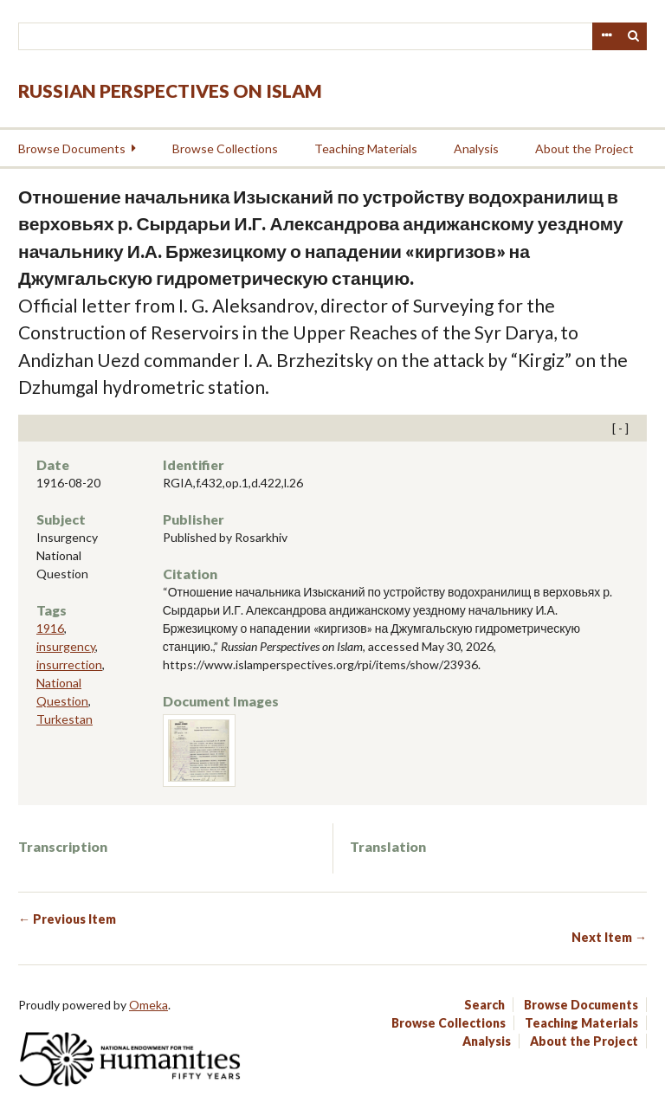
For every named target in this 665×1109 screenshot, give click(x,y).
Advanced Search (606, 36)
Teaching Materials (365, 148)
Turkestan (64, 719)
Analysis (476, 148)
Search (634, 36)
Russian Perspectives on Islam (170, 90)
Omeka (148, 1004)
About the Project (584, 148)
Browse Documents (72, 148)
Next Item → (609, 937)
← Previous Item (67, 919)
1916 (50, 628)
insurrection (69, 664)
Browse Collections (225, 148)
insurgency (65, 646)
